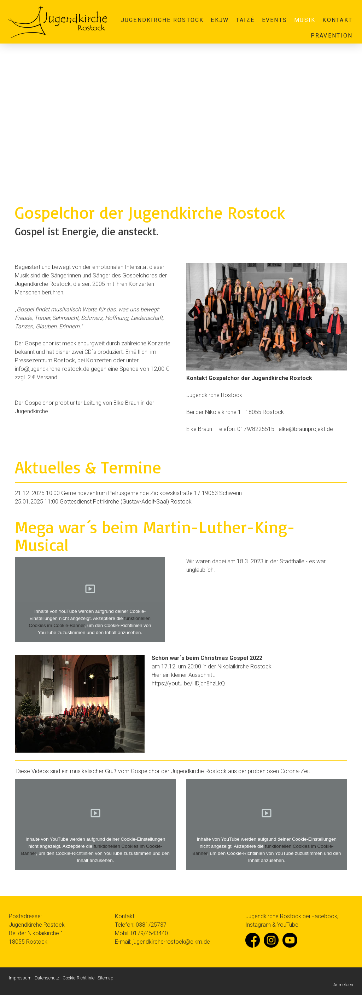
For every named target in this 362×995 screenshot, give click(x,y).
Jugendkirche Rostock (162, 20)
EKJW (220, 20)
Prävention (331, 35)
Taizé (245, 20)
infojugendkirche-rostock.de (52, 369)
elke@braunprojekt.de (306, 429)
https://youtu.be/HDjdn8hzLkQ (188, 683)
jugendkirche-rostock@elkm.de (171, 941)
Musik (304, 20)
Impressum (20, 977)
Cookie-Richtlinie (78, 977)
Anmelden (343, 984)
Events (274, 20)
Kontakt (337, 20)
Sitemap (105, 977)
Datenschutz (47, 977)
